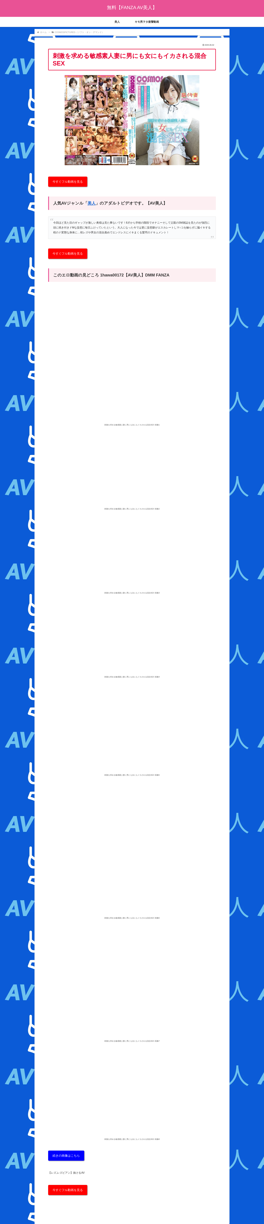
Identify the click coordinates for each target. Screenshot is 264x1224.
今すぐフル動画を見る (68, 181)
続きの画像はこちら (66, 1155)
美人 (92, 203)
